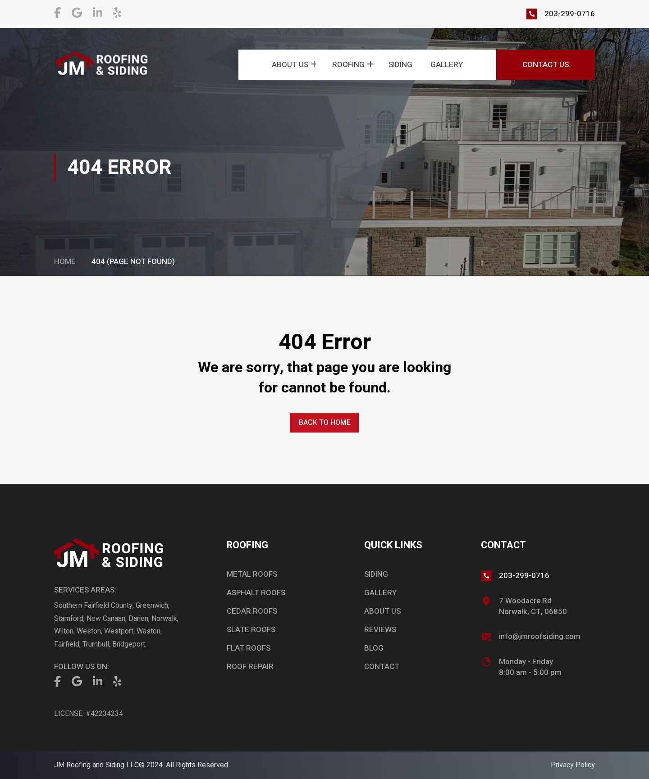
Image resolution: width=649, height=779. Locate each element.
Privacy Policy (573, 765)
